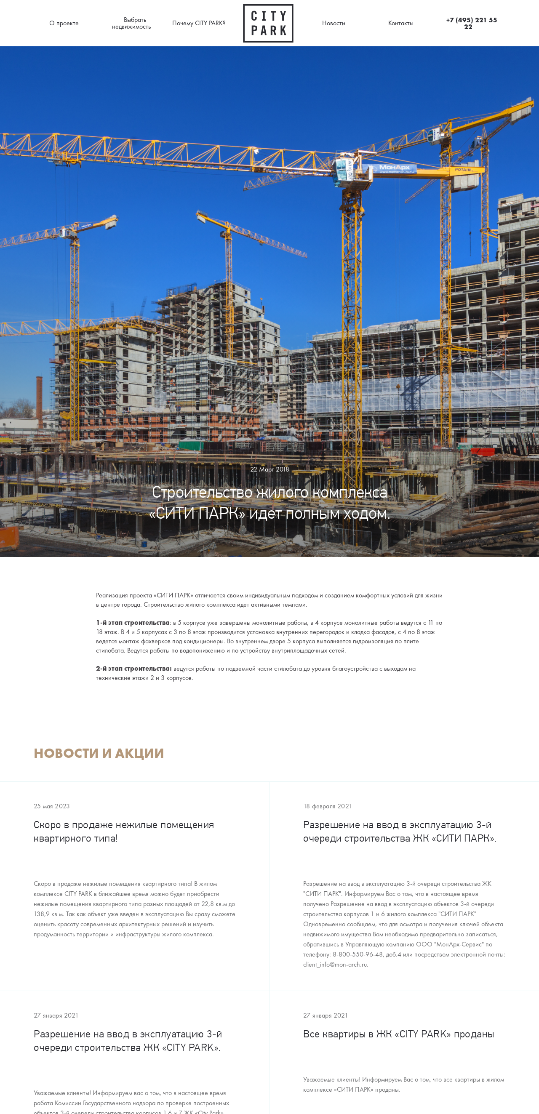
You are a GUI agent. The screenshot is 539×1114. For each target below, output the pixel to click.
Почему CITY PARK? (199, 23)
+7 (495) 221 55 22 (471, 23)
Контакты (401, 23)
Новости (333, 23)
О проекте (64, 23)
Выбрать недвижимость (131, 23)
